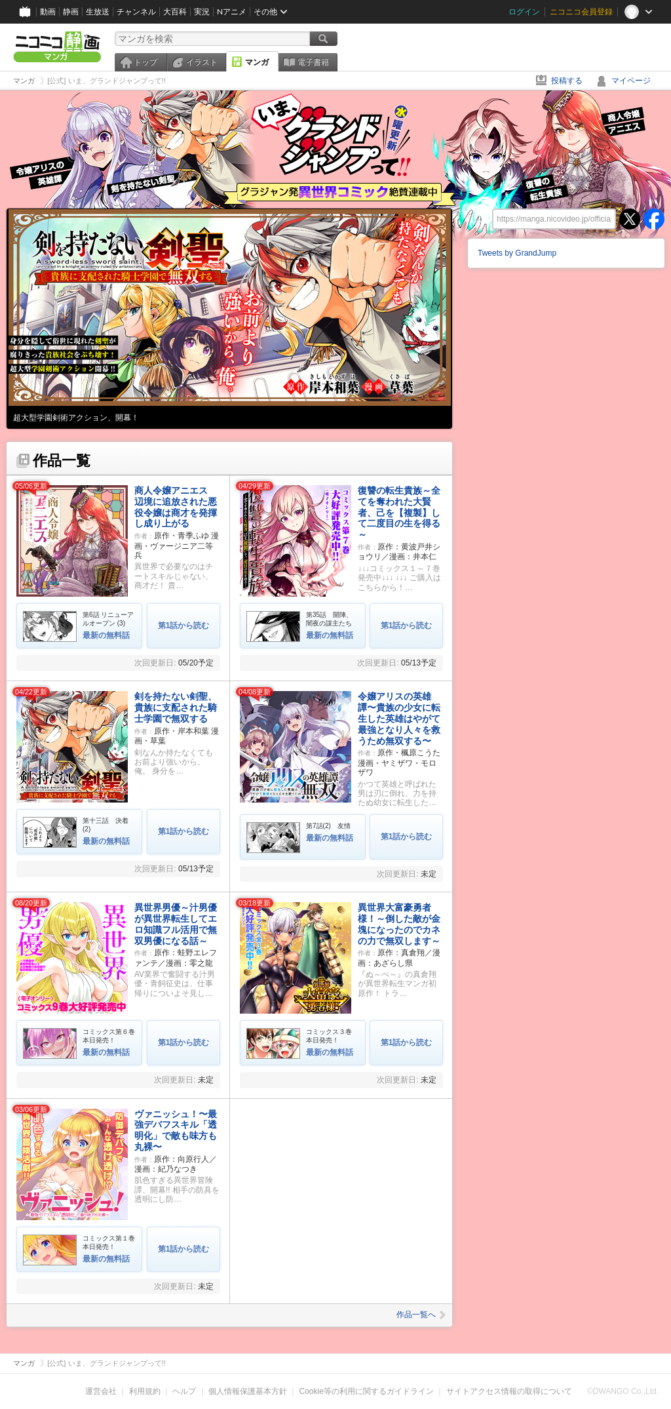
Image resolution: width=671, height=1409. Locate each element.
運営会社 (101, 1391)
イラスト (202, 62)
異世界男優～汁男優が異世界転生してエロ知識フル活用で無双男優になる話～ (175, 923)
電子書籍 (313, 62)
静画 (71, 11)
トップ (145, 62)
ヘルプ (184, 1391)
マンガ (257, 62)
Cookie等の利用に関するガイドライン (366, 1391)
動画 (48, 11)
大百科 (175, 11)
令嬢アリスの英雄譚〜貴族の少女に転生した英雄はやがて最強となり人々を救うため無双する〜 (399, 718)
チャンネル (136, 11)
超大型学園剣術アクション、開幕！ (76, 417)
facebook (653, 218)
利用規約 (145, 1391)
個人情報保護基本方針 (247, 1391)
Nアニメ (231, 11)
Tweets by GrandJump (517, 253)
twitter (629, 218)
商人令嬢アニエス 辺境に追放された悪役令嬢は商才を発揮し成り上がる (175, 506)
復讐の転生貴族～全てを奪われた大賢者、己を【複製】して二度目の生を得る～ (399, 512)
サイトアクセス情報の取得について (509, 1391)
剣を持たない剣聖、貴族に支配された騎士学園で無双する (175, 707)
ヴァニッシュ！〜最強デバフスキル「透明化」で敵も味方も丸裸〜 (175, 1130)
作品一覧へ (421, 1314)
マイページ (631, 80)
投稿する (567, 80)
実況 (202, 11)
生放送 (97, 11)
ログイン (524, 11)
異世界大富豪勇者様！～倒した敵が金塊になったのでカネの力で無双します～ (399, 923)
